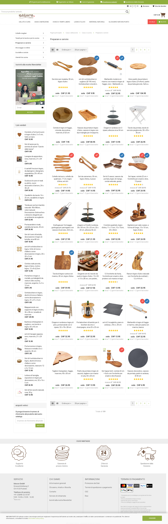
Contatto (52, 492)
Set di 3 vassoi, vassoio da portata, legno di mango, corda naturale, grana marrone (113, 179)
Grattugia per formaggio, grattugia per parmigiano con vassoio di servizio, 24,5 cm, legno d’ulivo (63, 227)
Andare (40, 425)
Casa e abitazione (41, 25)
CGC (86, 492)
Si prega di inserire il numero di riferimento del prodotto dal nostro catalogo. (29, 414)
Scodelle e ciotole (21, 52)
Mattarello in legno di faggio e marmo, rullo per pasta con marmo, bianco (138, 324)
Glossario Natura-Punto (119, 25)
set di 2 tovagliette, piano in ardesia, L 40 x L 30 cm (113, 323)
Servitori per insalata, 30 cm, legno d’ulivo (63, 80)
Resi (86, 496)
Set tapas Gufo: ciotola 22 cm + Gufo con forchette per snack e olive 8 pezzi (113, 373)
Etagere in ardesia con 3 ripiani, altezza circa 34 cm (113, 129)
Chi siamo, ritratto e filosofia (60, 487)
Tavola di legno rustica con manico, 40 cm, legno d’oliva (62, 275)
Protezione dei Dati (92, 483)
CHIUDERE (152, 518)
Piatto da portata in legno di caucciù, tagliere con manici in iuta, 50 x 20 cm (87, 373)
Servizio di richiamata (57, 496)
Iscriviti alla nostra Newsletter (60, 500)
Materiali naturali (97, 25)
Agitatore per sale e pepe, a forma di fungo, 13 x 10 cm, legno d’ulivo (138, 227)
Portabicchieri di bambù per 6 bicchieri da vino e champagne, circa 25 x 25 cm (88, 324)
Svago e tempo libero (61, 25)
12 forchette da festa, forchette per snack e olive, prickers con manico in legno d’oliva (113, 276)
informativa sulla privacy (36, 518)
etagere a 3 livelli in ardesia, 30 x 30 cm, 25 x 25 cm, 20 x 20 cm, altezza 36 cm (87, 227)
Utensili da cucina (21, 57)
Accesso (145, 6)
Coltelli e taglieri (21, 33)
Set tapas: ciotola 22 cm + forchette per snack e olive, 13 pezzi (138, 178)
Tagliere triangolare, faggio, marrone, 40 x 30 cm (62, 372)
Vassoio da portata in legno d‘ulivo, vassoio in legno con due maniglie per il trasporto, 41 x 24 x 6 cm (88, 130)
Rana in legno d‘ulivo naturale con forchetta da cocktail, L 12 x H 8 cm (138, 276)
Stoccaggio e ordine (22, 48)
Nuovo (162, 25)
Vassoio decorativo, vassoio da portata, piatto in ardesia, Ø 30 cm (138, 373)
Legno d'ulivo (79, 25)
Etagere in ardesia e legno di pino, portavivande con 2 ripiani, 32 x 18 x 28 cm (62, 324)
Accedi (30, 112)
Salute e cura (24, 25)
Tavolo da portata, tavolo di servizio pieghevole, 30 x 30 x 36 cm (138, 130)
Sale (152, 25)
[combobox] (80, 49)
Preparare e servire (23, 43)
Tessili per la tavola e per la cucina (27, 38)
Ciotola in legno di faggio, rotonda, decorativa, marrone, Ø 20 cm (62, 130)
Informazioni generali (57, 483)
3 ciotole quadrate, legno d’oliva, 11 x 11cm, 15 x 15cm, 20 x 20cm (113, 227)
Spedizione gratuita (110, 2)
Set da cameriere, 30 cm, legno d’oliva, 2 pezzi (87, 177)
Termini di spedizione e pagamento (98, 487)
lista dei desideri (159, 6)
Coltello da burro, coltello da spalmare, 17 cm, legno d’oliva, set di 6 (62, 178)
